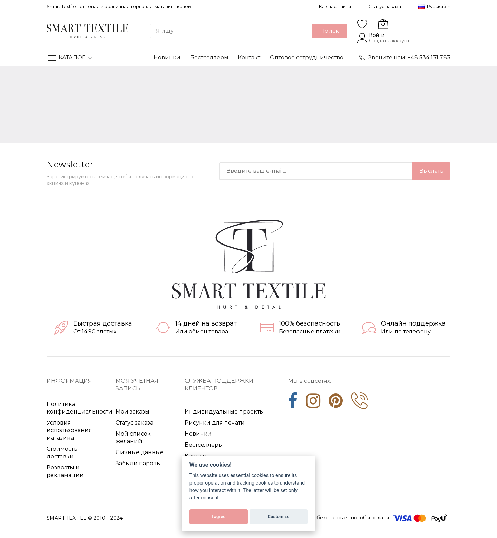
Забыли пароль (138, 463)
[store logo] (87, 31)
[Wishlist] (362, 24)
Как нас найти (335, 6)
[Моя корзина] (383, 24)
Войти (376, 35)
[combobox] (231, 31)
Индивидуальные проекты (224, 411)
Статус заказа (384, 6)
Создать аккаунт (389, 41)
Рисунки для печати (215, 422)
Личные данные (140, 452)
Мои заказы (132, 411)
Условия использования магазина (69, 430)
